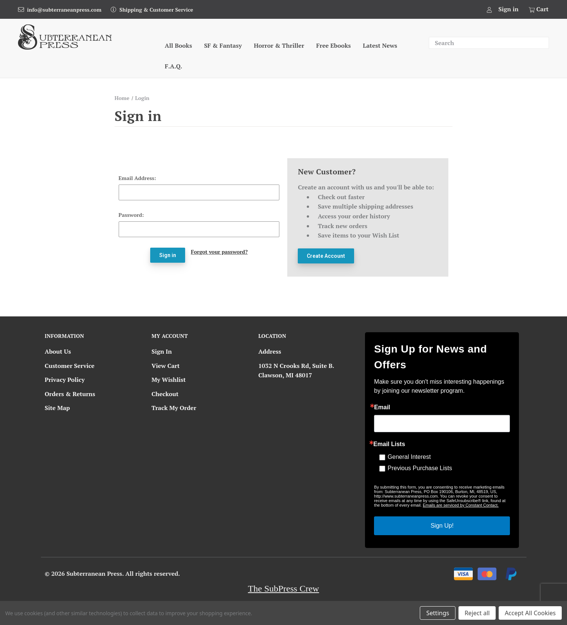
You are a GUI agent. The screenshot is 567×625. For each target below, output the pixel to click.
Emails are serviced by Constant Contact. (461, 505)
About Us (58, 351)
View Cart (165, 366)
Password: (131, 214)
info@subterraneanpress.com (64, 9)
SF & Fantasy (223, 45)
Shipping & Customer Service (156, 9)
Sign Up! (442, 525)
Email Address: (137, 178)
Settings (437, 613)
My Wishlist (168, 379)
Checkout (164, 394)
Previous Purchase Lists (420, 468)
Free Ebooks (333, 45)
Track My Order (173, 408)
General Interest (409, 457)
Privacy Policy (64, 379)
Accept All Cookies (530, 613)
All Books (178, 45)
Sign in (508, 9)
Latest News (380, 45)
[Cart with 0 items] (538, 9)
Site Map (57, 408)
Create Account (326, 256)
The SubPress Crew (283, 588)
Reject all (477, 613)
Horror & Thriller (279, 45)
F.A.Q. (173, 66)
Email (382, 407)
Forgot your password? (219, 251)
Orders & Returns (70, 394)
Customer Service (70, 366)
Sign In (161, 351)
